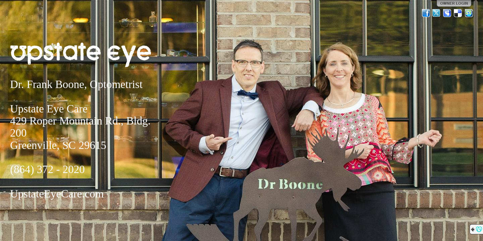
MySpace (447, 13)
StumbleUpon (469, 13)
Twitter (436, 13)
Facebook (426, 13)
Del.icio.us (458, 13)
